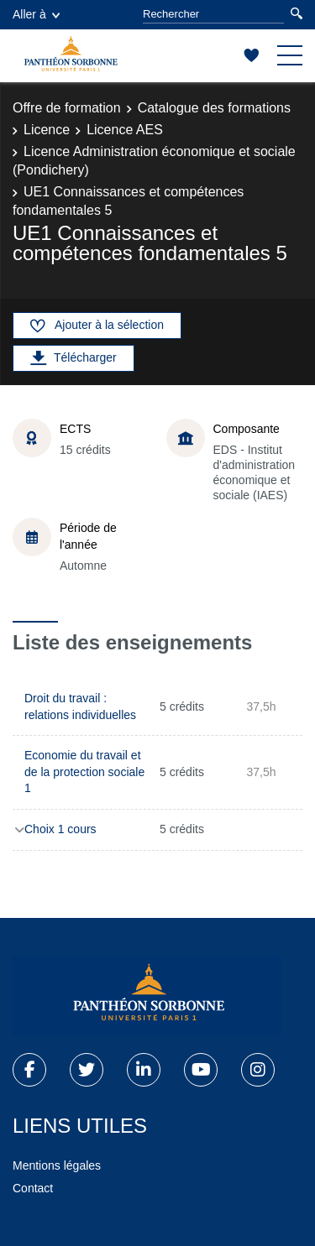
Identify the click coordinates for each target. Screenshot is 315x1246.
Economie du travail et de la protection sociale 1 (84, 771)
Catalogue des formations (214, 108)
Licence (47, 130)
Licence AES (125, 130)
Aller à (36, 14)
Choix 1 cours (60, 829)
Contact (33, 1188)
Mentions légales (57, 1165)
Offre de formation (67, 108)
